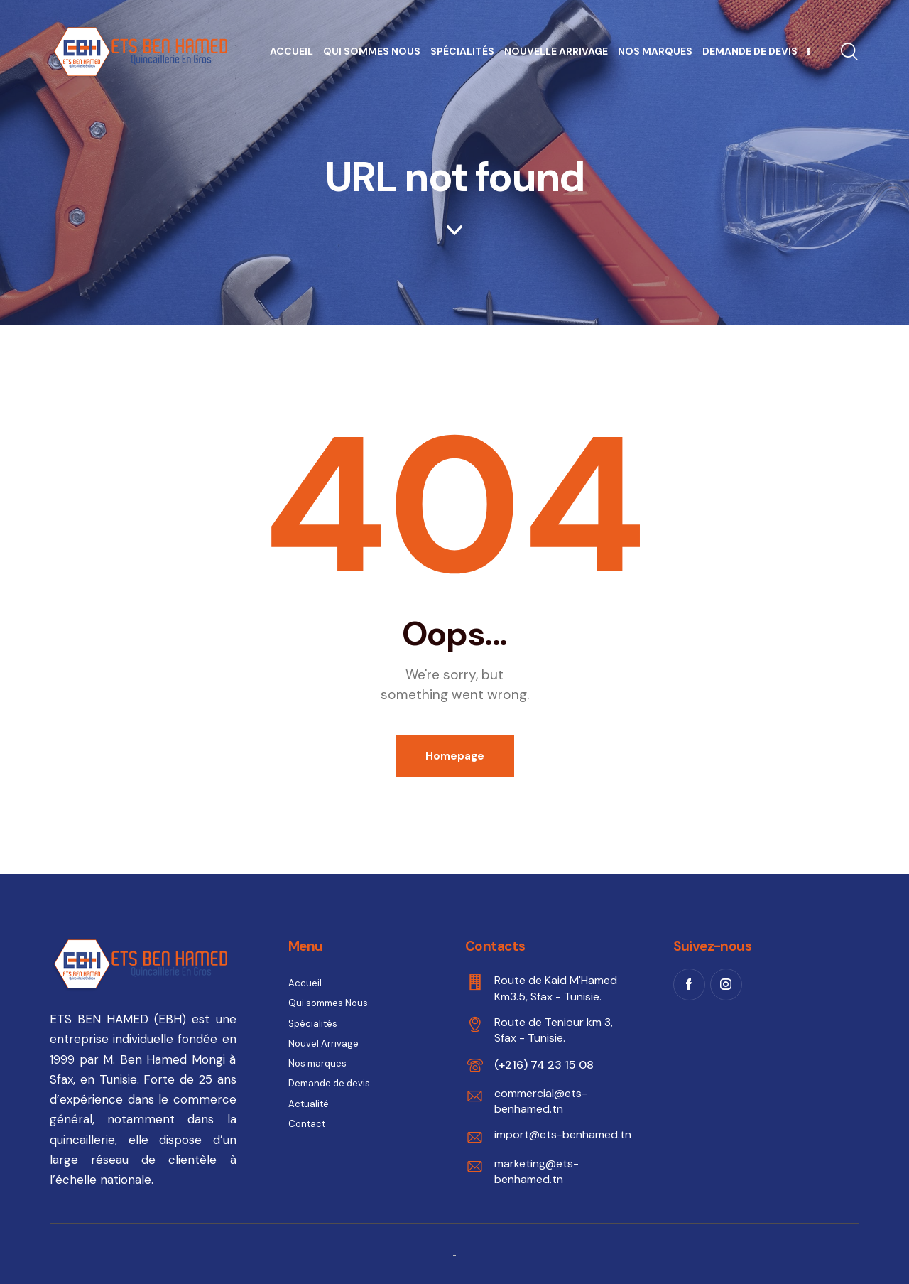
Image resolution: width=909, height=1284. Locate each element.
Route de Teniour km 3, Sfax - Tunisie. (553, 1030)
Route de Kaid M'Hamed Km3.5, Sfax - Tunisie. (555, 988)
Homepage (454, 756)
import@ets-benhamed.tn (562, 1134)
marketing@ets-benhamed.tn (536, 1171)
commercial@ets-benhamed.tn (540, 1101)
